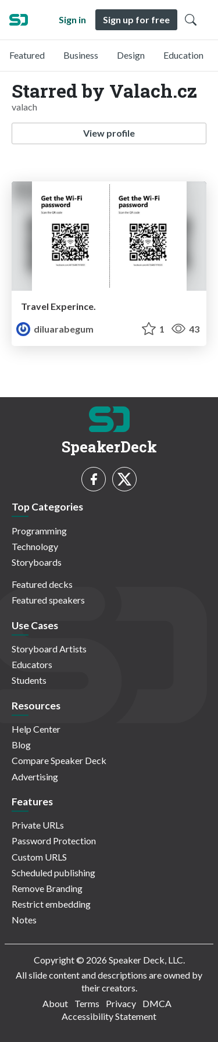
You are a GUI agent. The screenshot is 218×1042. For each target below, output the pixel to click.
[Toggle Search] (190, 19)
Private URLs (38, 824)
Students (29, 680)
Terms (86, 1003)
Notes (24, 919)
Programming (39, 530)
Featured (27, 54)
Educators (32, 664)
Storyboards (37, 562)
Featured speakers (48, 599)
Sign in (72, 19)
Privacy (121, 1003)
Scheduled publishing (53, 872)
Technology (35, 546)
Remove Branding (47, 888)
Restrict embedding (51, 903)
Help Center (36, 728)
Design (131, 54)
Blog (21, 744)
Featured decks (42, 584)
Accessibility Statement (109, 1016)
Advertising (35, 776)
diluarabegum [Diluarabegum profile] (55, 328)
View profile (109, 132)
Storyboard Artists (49, 648)
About (55, 1003)
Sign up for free (136, 19)
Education (183, 54)
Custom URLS (39, 856)
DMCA (156, 1003)
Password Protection (54, 840)
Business (80, 54)
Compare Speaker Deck (59, 760)
